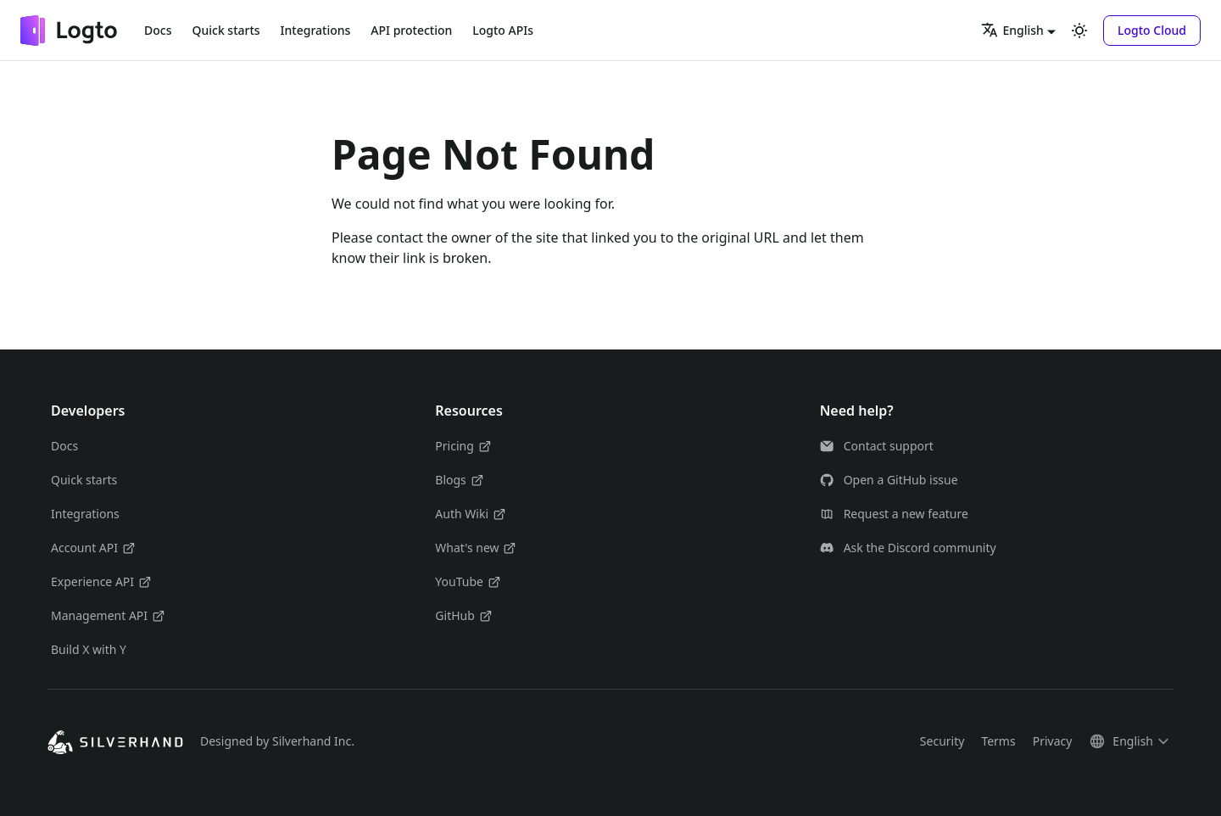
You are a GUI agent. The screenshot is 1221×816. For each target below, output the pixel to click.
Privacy (1053, 741)
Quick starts (225, 30)
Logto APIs (502, 30)
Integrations (316, 30)
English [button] (1012, 29)
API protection (411, 30)
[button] (1152, 30)
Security (942, 741)
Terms (998, 741)
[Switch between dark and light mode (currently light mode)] (1079, 30)
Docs (157, 30)
